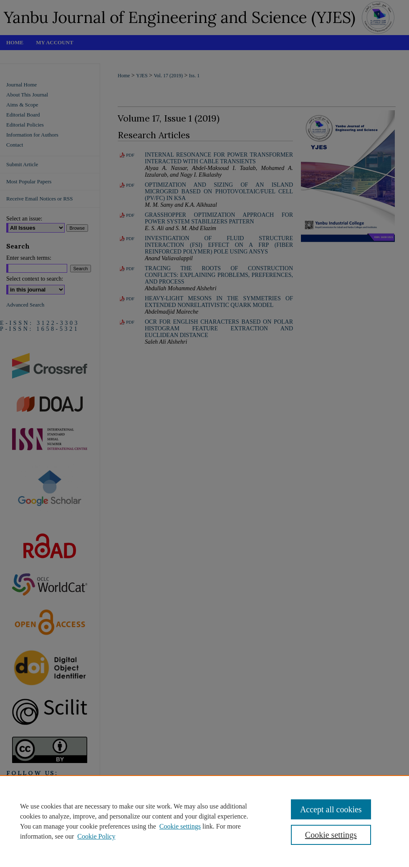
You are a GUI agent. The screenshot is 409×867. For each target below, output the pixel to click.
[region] (204, 821)
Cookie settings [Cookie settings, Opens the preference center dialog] (331, 834)
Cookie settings (180, 826)
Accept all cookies (331, 809)
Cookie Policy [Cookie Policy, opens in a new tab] (96, 836)
